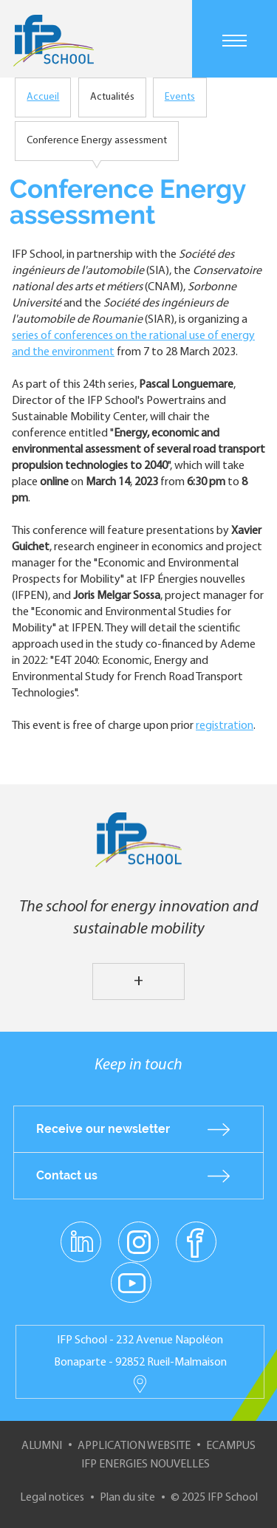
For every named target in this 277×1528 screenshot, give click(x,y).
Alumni (41, 1446)
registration (224, 726)
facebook (196, 1241)
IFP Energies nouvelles (145, 1464)
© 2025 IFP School (214, 1498)
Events (180, 97)
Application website (134, 1446)
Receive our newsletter (103, 1129)
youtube (131, 1282)
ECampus (231, 1446)
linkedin (81, 1233)
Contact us (67, 1175)
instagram (139, 1241)
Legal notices (52, 1498)
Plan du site (127, 1498)
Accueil (43, 97)
